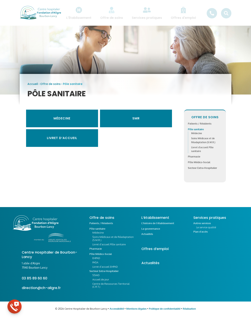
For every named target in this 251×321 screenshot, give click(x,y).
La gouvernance (150, 231)
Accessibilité (117, 311)
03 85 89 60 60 (34, 280)
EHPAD (96, 260)
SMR (136, 121)
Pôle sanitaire (196, 131)
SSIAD (96, 277)
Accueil (32, 86)
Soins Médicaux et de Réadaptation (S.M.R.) (113, 241)
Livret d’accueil (62, 140)
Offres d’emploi (155, 251)
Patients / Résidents (199, 126)
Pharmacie (194, 159)
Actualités (147, 236)
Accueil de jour (100, 282)
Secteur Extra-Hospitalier (202, 170)
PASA (95, 264)
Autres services (202, 225)
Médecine (62, 121)
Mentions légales (136, 311)
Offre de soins (50, 86)
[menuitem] (78, 13)
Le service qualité (206, 229)
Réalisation (189, 311)
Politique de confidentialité (164, 311)
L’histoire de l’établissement (157, 225)
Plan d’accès (200, 234)
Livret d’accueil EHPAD (105, 269)
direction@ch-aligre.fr (41, 290)
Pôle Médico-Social (199, 164)
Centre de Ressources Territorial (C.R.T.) (111, 288)
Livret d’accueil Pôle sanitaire (109, 246)
